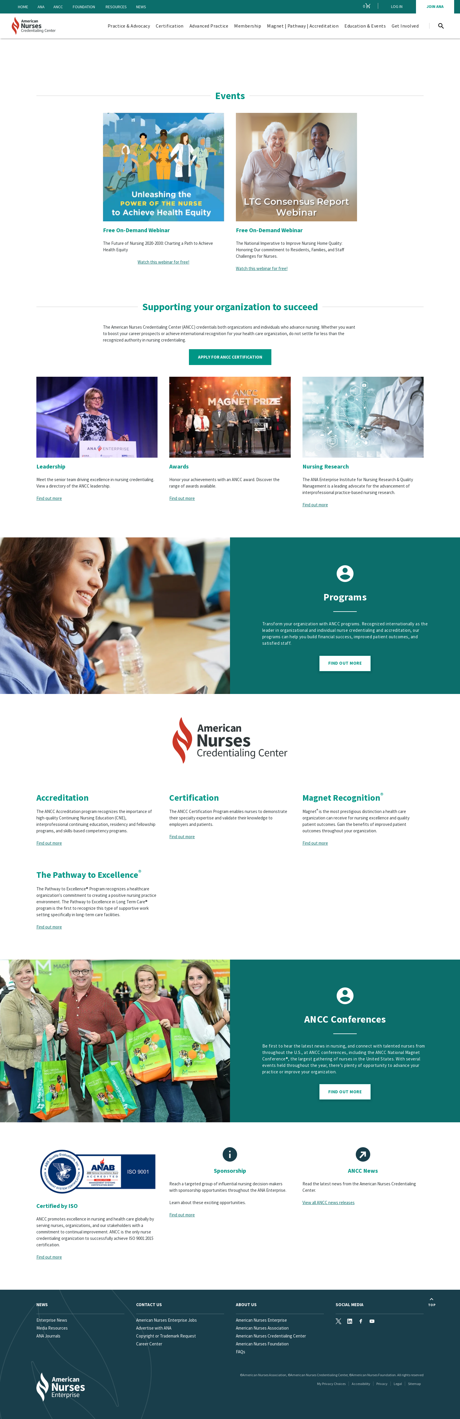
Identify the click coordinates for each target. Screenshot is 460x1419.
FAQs (240, 1351)
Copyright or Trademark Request (166, 1336)
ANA (41, 6)
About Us (246, 1304)
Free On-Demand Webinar (136, 230)
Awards (179, 466)
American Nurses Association (262, 1328)
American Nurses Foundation (262, 1344)
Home (23, 6)
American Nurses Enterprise (261, 1320)
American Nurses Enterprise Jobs (166, 1320)
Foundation (84, 6)
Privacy (382, 1383)
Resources (116, 6)
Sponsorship (230, 1170)
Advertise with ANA (153, 1328)
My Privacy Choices (331, 1383)
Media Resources (52, 1328)
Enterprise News (51, 1320)
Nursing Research (325, 466)
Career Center (149, 1344)
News (141, 6)
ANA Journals (48, 1336)
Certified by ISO (57, 1205)
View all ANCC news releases (328, 1202)
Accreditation (62, 797)
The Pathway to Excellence (88, 874)
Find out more (49, 498)
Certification (194, 797)
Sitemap (414, 1383)
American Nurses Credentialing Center (271, 1336)
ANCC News (363, 1170)
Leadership (50, 466)
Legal (398, 1383)
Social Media (349, 1304)
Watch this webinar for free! (163, 262)
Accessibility (361, 1383)
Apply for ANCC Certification (230, 357)
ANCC (58, 6)
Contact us (149, 1304)
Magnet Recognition (342, 797)
